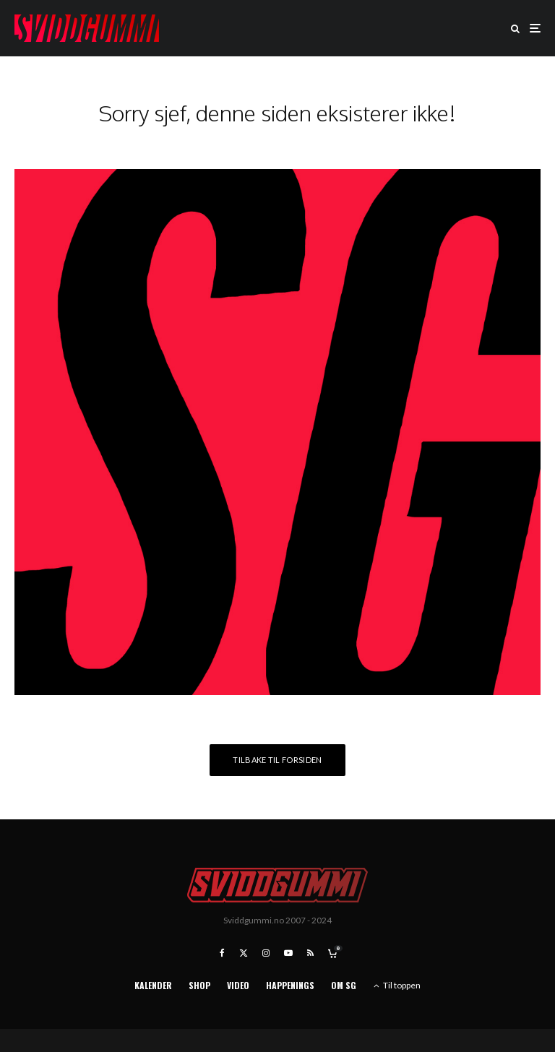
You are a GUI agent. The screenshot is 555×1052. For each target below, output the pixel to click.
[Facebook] (222, 953)
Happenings (290, 985)
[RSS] (310, 953)
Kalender (153, 985)
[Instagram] (266, 953)
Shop (199, 985)
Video (238, 985)
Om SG (343, 985)
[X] (243, 953)
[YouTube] (288, 953)
